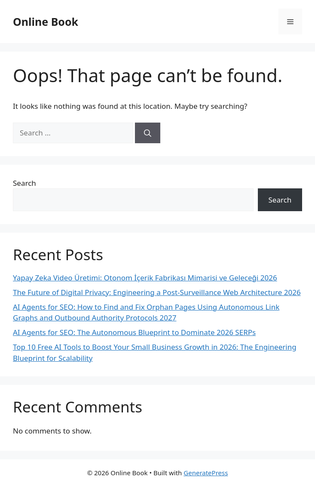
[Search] (147, 133)
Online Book (45, 21)
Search (24, 183)
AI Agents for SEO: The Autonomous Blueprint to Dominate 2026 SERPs (134, 332)
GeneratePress (205, 472)
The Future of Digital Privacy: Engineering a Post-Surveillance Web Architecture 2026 (157, 292)
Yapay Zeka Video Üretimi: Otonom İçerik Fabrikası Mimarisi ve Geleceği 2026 (145, 278)
